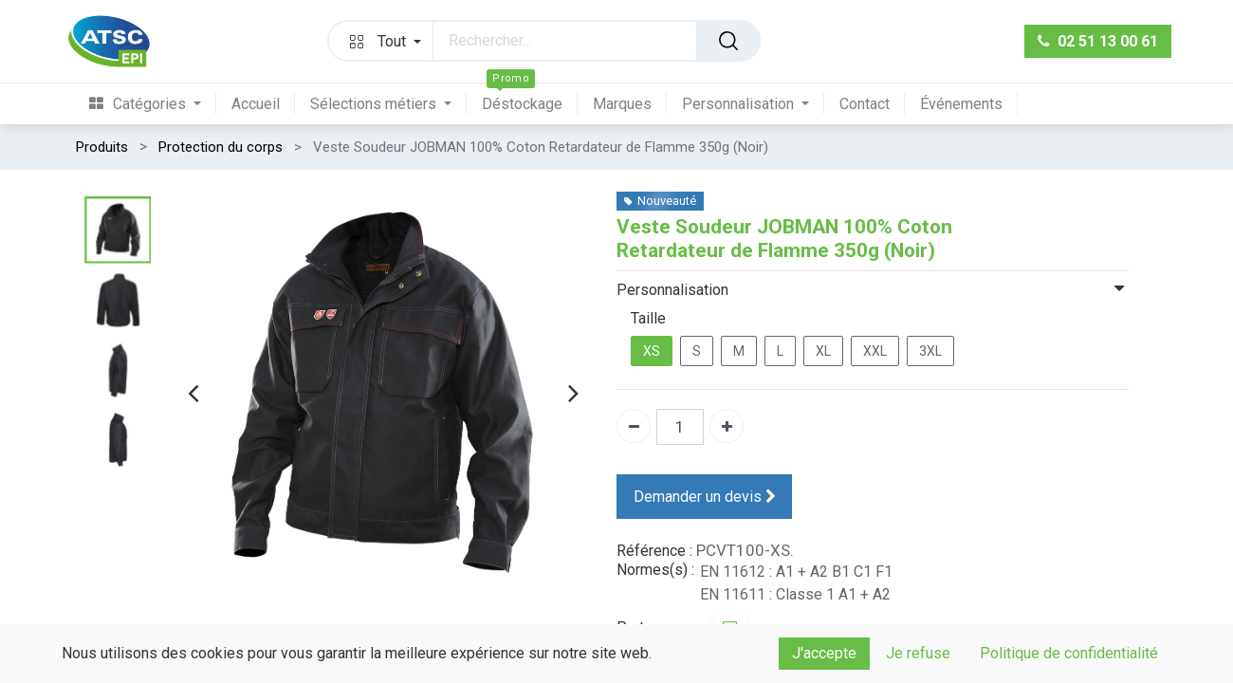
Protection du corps (220, 147)
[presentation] (193, 392)
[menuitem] (152, 103)
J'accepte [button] (824, 653)
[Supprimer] (633, 426)
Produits (102, 147)
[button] (381, 41)
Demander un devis (705, 496)
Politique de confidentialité (1069, 653)
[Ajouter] (726, 426)
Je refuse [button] (918, 653)
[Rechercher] (728, 41)
